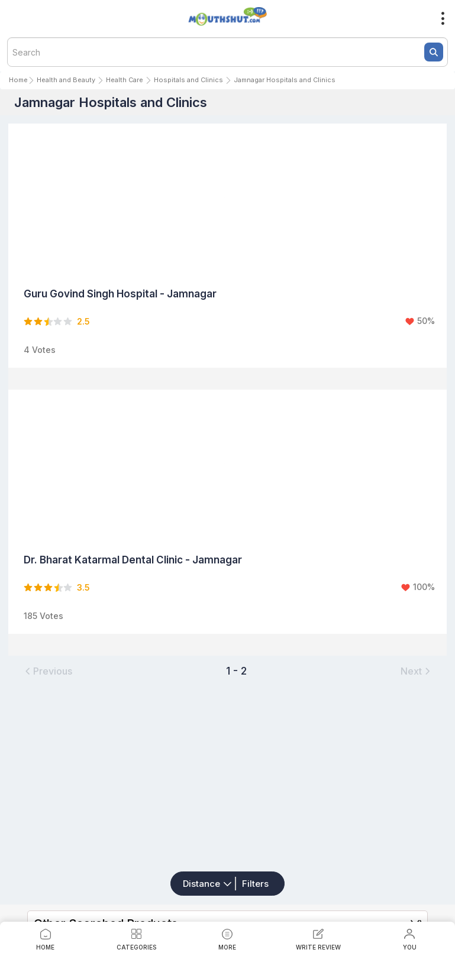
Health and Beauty (66, 80)
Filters (255, 883)
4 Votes (40, 350)
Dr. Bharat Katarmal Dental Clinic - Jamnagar (133, 560)
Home (18, 80)
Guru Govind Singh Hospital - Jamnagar (120, 294)
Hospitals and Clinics (188, 80)
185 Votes (43, 616)
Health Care (124, 80)
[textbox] (227, 52)
